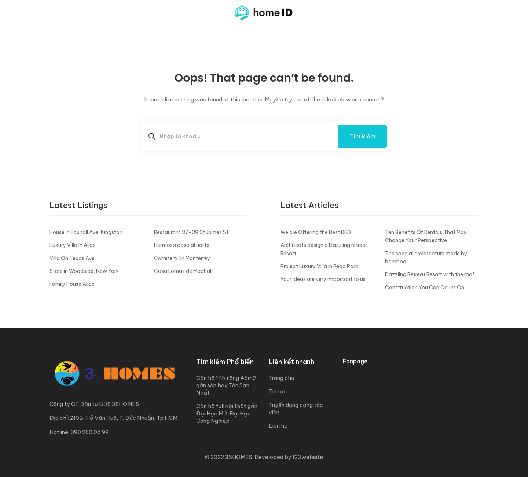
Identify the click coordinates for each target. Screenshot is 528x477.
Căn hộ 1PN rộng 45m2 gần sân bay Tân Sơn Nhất (226, 385)
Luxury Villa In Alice (73, 245)
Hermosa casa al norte (181, 245)
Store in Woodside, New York (84, 271)
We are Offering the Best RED (315, 232)
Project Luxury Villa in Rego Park (319, 266)
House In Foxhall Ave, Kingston (86, 232)
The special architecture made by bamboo (426, 257)
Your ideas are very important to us (323, 279)
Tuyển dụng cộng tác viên (296, 409)
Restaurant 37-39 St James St (191, 232)
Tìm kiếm (362, 136)
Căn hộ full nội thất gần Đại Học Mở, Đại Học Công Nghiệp (226, 413)
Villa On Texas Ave (72, 258)
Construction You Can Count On (424, 287)
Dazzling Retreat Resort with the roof (429, 274)
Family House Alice (72, 284)
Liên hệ (278, 425)
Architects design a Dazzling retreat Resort (324, 249)
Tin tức (278, 391)
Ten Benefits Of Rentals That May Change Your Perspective (426, 236)
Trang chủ (281, 377)
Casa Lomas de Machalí (183, 271)
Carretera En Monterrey (182, 258)
